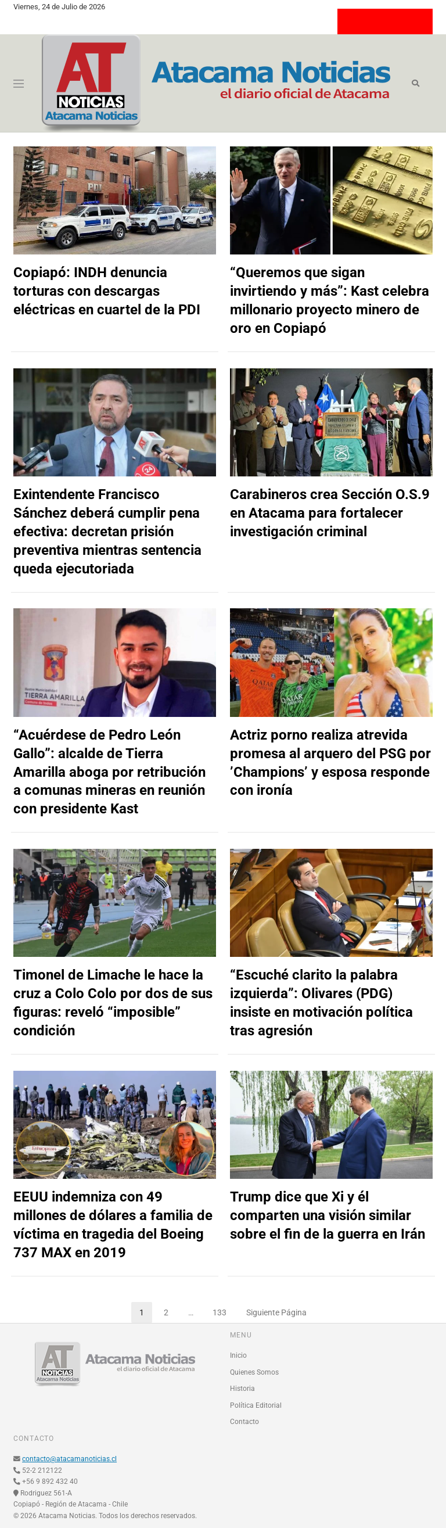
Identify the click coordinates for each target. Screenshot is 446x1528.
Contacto (244, 1422)
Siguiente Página (276, 1312)
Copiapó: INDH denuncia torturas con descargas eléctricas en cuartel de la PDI (106, 291)
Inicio (238, 1355)
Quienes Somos (254, 1372)
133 (224, 1309)
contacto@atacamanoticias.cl (69, 1459)
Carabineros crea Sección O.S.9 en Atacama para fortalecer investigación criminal (330, 513)
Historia (242, 1388)
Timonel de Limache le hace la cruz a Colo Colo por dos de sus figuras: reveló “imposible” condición (113, 1003)
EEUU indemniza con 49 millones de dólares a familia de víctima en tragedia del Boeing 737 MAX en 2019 (113, 1225)
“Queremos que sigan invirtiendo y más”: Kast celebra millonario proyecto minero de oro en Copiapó (329, 300)
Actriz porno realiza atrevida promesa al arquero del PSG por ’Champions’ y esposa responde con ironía (330, 763)
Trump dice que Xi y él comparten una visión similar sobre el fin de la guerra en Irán (327, 1215)
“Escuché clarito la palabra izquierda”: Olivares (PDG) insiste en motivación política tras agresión (321, 1003)
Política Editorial (256, 1405)
